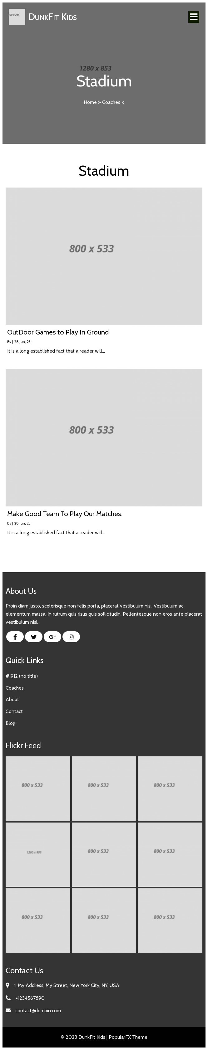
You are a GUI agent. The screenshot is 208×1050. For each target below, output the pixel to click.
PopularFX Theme (128, 1037)
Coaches (111, 102)
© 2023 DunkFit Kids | (85, 1037)
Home (90, 102)
